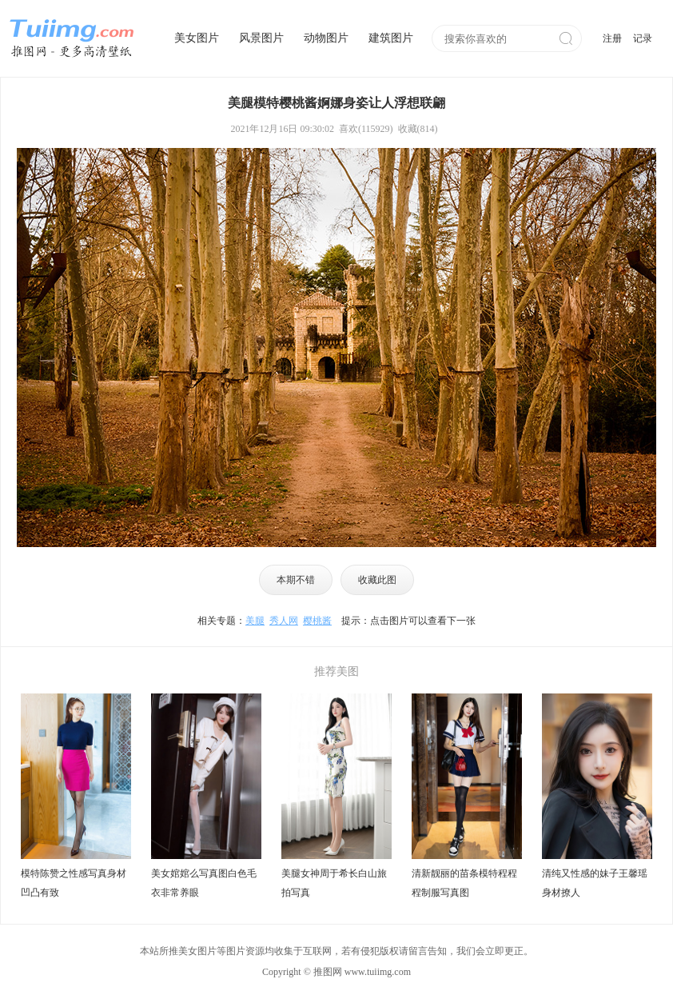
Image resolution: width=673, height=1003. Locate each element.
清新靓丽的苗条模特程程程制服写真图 (464, 883)
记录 (642, 38)
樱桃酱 (317, 620)
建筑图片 (390, 38)
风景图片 (261, 38)
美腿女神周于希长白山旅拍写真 (334, 883)
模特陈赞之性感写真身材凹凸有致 (73, 883)
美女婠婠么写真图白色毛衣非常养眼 (204, 883)
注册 (612, 38)
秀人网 (283, 620)
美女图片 (196, 38)
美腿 (255, 620)
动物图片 (326, 38)
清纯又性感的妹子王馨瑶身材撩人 (594, 883)
